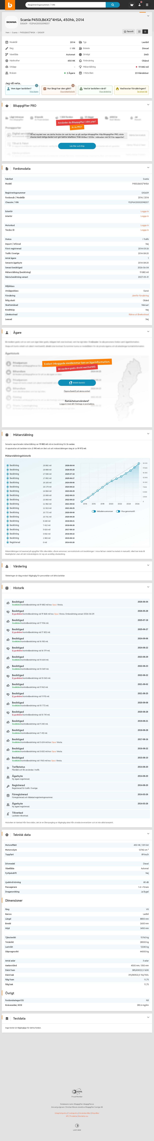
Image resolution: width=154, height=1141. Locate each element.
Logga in (143, 222)
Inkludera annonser (103, 530)
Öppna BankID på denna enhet (77, 406)
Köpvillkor (95, 1113)
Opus (58, 630)
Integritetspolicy (61, 1113)
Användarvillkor (85, 1113)
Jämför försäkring (138, 306)
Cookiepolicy (73, 1113)
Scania (14, 32)
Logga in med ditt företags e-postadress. (77, 419)
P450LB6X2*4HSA (27, 32)
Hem (7, 32)
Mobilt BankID (77, 397)
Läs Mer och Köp (77, 154)
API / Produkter (71, 1116)
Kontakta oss (83, 1116)
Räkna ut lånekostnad (137, 325)
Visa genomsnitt (127, 530)
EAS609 (41, 32)
